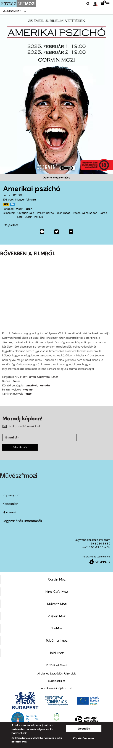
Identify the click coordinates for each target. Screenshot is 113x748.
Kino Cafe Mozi (57, 591)
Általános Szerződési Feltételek (56, 673)
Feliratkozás (19, 447)
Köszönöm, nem (83, 738)
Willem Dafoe (45, 212)
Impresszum (11, 495)
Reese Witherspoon (85, 212)
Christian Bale (25, 212)
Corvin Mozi (57, 579)
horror (6, 195)
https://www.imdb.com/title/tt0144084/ (6, 204)
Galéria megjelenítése (56, 177)
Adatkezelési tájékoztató (56, 688)
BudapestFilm (56, 680)
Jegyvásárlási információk (22, 521)
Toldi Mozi (56, 653)
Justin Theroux (34, 216)
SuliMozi (57, 628)
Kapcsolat (10, 504)
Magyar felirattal (25, 199)
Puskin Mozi (57, 616)
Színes (16, 381)
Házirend (9, 512)
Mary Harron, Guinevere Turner (39, 376)
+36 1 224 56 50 (99, 543)
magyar (28, 389)
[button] (97, 4)
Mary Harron (24, 208)
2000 (17, 195)
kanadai (45, 385)
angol (28, 393)
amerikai (31, 385)
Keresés (88, 4)
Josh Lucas (63, 212)
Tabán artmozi (57, 640)
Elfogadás (83, 728)
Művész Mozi (57, 604)
